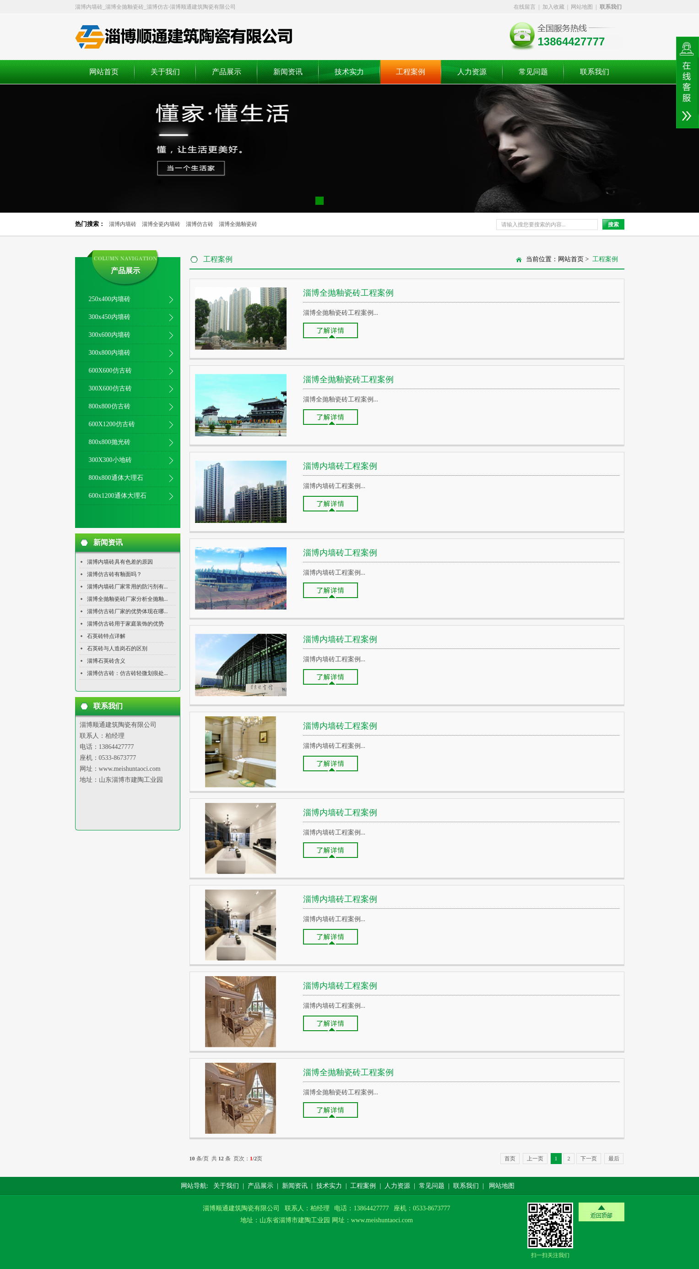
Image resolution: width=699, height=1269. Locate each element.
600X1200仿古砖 (112, 424)
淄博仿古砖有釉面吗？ (114, 574)
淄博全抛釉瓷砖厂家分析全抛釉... (127, 599)
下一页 (588, 1158)
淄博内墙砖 (122, 224)
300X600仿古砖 (110, 388)
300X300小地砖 (110, 459)
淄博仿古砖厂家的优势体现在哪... (127, 611)
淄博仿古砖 (199, 224)
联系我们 (594, 72)
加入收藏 (553, 7)
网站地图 (582, 7)
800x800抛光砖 (109, 442)
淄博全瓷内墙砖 (161, 224)
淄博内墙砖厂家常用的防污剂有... (127, 586)
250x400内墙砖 (109, 299)
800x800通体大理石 (116, 477)
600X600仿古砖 (110, 370)
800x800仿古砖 (109, 406)
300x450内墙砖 (109, 316)
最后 (613, 1158)
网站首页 (104, 72)
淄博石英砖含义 (106, 661)
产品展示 (226, 72)
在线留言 (525, 7)
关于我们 (165, 72)
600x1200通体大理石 (117, 495)
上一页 (535, 1158)
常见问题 (533, 72)
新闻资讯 (288, 72)
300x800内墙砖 (109, 352)
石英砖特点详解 (106, 636)
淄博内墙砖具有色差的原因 (120, 562)
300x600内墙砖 (109, 334)
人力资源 (472, 72)
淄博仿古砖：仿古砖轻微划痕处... (127, 673)
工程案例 (410, 72)
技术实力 (349, 72)
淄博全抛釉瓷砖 (238, 224)
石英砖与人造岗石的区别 (117, 648)
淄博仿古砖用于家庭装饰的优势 (125, 624)
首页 (509, 1158)
